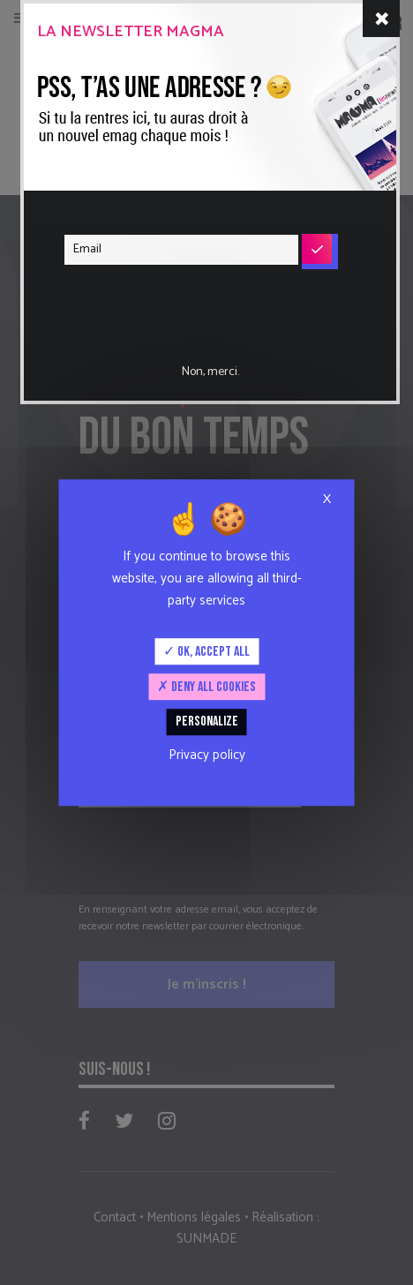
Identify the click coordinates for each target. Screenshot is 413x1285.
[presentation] (171, 302)
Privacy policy (207, 755)
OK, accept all (206, 651)
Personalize (207, 722)
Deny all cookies (206, 687)
